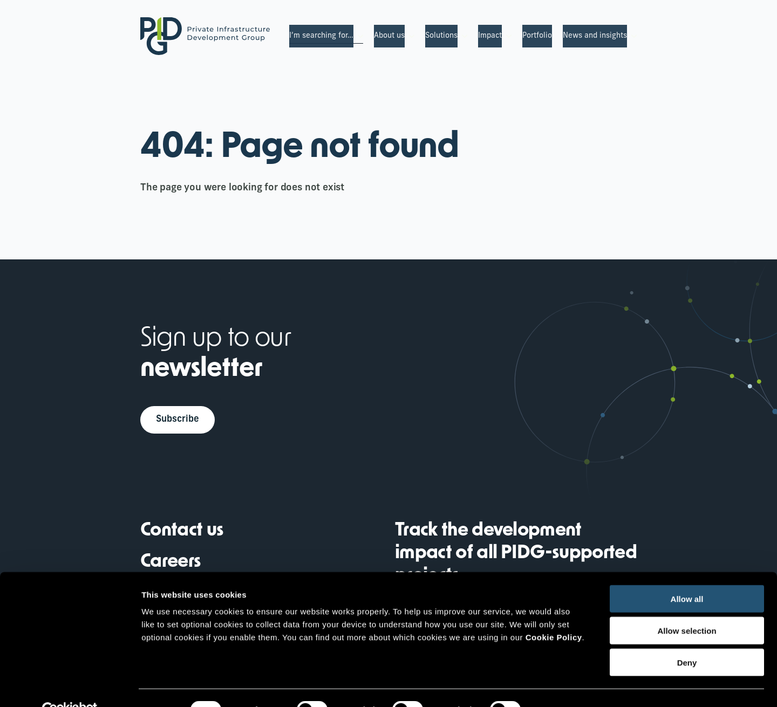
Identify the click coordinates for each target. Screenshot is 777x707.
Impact (490, 36)
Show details (566, 685)
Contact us (181, 532)
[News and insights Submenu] (632, 36)
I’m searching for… (321, 36)
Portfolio (537, 36)
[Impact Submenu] (507, 36)
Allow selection (686, 606)
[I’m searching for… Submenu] (358, 36)
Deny (687, 638)
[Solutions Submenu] (462, 36)
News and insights (595, 36)
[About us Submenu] (409, 36)
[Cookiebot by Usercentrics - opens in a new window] (70, 686)
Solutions (441, 36)
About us (389, 36)
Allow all (687, 574)
